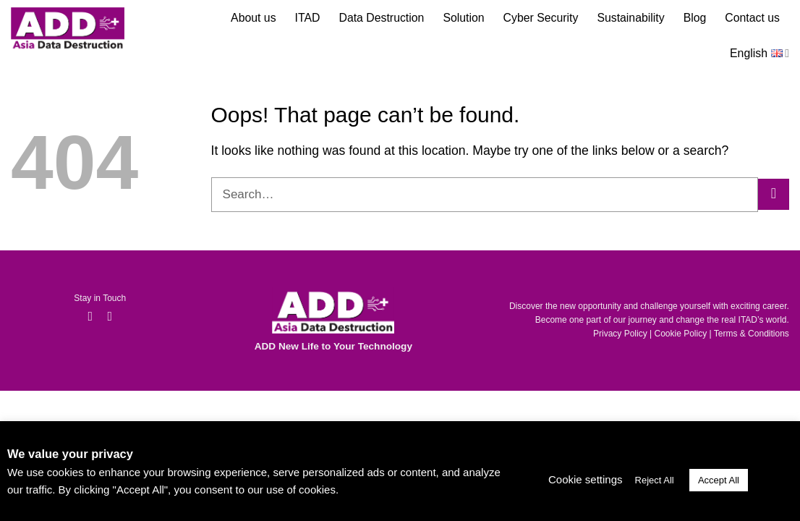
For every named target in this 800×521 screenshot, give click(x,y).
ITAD (307, 18)
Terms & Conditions (751, 334)
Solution (463, 18)
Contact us (752, 18)
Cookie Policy (681, 334)
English (759, 51)
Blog (695, 18)
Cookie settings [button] (585, 479)
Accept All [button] (718, 480)
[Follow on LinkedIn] (109, 317)
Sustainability (630, 18)
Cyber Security (541, 18)
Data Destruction (381, 18)
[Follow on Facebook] (90, 317)
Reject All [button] (654, 480)
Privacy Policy (620, 334)
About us (253, 18)
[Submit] (773, 194)
